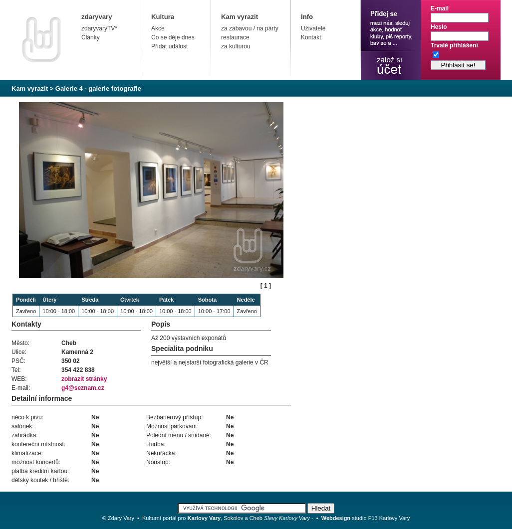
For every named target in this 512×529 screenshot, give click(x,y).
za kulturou (236, 46)
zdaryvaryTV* (99, 28)
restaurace (235, 37)
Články (90, 37)
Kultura (162, 16)
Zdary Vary (121, 518)
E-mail (440, 8)
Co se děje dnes (173, 37)
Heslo (439, 26)
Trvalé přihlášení (454, 45)
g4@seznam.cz (82, 387)
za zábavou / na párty (249, 28)
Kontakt (311, 37)
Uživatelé (313, 28)
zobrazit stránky (84, 378)
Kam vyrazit (239, 16)
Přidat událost (169, 46)
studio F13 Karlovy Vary (365, 518)
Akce (158, 28)
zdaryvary (96, 16)
